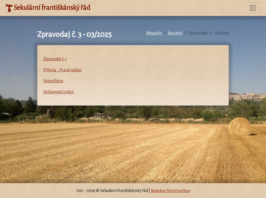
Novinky (175, 33)
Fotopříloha (53, 81)
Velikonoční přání (58, 92)
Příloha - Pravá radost (62, 70)
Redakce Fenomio (170, 190)
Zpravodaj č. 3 (55, 59)
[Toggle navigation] (252, 7)
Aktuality (154, 33)
